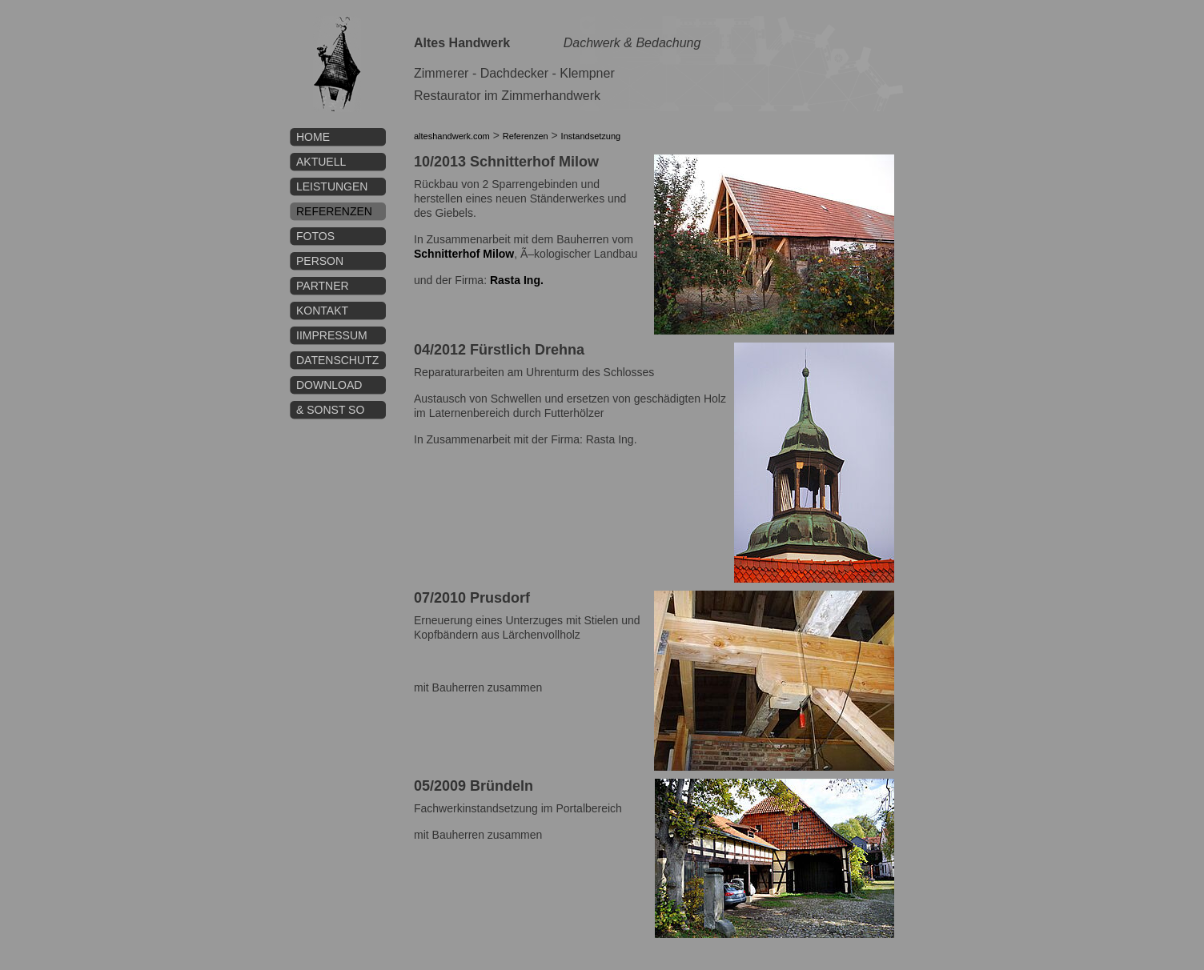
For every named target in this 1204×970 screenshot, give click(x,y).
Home (313, 136)
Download (329, 385)
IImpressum (331, 335)
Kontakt (322, 310)
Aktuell (321, 161)
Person (319, 261)
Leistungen (331, 186)
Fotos (315, 236)
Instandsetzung (591, 136)
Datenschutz (337, 360)
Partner (322, 285)
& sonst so (330, 409)
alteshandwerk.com (452, 136)
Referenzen (334, 211)
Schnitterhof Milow (464, 253)
